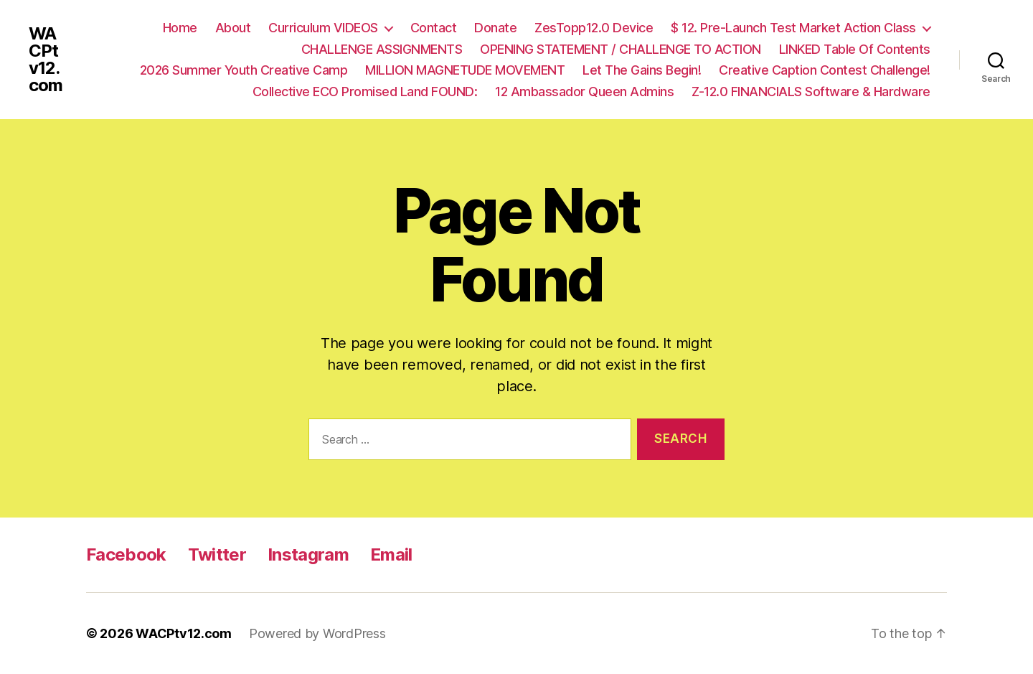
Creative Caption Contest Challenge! (824, 70)
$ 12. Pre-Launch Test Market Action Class (793, 27)
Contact (433, 27)
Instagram (308, 554)
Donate (495, 27)
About (233, 27)
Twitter (217, 554)
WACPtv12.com (45, 59)
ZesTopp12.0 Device (593, 27)
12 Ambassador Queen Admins (584, 91)
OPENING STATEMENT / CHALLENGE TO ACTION (620, 49)
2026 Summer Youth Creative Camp (244, 70)
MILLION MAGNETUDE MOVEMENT (465, 70)
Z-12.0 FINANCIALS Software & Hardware (811, 91)
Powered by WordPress (317, 633)
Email (391, 554)
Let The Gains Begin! (641, 70)
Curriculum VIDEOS (323, 27)
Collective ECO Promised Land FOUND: (365, 91)
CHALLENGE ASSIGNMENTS (382, 49)
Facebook (126, 554)
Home (180, 27)
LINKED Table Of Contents (854, 49)
